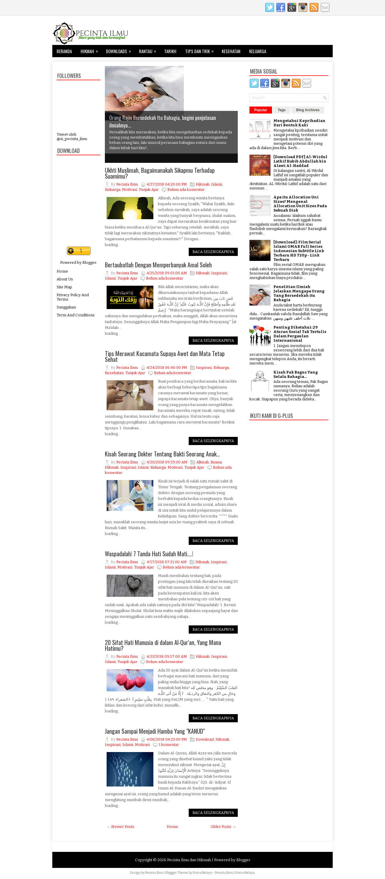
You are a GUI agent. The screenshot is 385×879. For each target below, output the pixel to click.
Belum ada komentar (185, 189)
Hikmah (91, 49)
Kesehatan (231, 51)
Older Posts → (223, 826)
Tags (282, 110)
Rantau (149, 49)
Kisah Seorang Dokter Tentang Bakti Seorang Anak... (162, 454)
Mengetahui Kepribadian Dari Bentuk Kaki (299, 122)
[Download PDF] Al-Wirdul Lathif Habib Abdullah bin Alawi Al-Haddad (300, 161)
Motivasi (129, 189)
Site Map (64, 287)
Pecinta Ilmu (154, 873)
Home (62, 271)
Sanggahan (66, 307)
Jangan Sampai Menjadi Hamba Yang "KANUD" (155, 731)
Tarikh (170, 51)
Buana (216, 462)
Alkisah (202, 462)
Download (205, 739)
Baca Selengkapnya (213, 252)
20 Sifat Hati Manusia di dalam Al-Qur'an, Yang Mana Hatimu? (163, 645)
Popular (260, 110)
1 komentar (169, 744)
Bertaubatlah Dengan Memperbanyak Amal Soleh (158, 265)
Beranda (64, 51)
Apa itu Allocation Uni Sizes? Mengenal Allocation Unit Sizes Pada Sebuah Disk (300, 203)
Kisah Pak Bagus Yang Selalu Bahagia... (295, 374)
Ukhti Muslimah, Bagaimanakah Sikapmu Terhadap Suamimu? (160, 173)
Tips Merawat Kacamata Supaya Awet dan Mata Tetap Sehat (165, 356)
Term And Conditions (76, 315)
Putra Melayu (202, 873)
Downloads (120, 49)
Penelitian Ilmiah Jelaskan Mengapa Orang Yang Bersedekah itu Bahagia (299, 293)
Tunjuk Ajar (149, 189)
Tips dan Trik (201, 49)
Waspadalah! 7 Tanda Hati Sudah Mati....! (149, 554)
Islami (216, 184)
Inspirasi (219, 273)
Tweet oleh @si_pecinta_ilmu (72, 136)
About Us (65, 279)
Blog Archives (308, 110)
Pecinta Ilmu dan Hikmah (189, 860)
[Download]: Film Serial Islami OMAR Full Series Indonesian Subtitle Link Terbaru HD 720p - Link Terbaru (298, 251)
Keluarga (257, 51)
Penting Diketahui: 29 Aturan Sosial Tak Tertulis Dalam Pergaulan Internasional (299, 334)
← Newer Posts (120, 826)
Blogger (89, 262)
